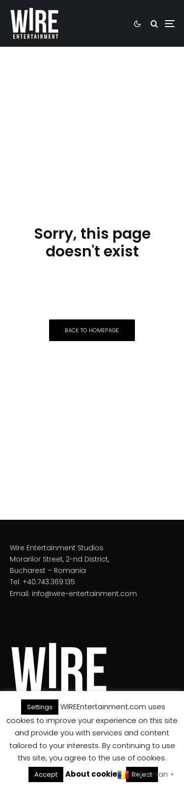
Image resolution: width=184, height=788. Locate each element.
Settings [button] (40, 707)
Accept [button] (45, 774)
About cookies (93, 774)
